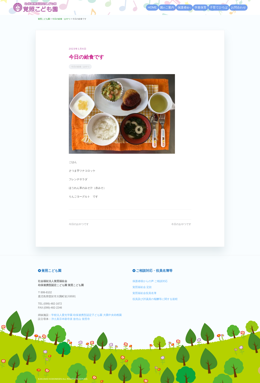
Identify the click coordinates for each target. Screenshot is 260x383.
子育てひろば (219, 7)
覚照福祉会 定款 (142, 287)
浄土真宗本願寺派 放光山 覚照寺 (70, 319)
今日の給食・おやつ (80, 66)
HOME (152, 7)
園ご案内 (167, 7)
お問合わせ (238, 7)
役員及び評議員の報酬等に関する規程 (155, 299)
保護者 (184, 7)
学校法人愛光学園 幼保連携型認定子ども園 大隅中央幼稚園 (86, 315)
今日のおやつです (79, 224)
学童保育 (200, 7)
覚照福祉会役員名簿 (144, 293)
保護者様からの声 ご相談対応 (150, 281)
